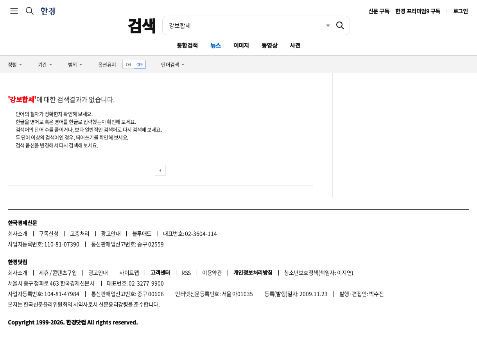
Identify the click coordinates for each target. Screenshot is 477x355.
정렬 (12, 64)
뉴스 (215, 45)
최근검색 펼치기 (322, 25)
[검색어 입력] (247, 25)
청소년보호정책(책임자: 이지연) (318, 272)
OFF (139, 64)
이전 (160, 170)
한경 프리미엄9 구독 (417, 11)
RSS (185, 272)
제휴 (43, 272)
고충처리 (80, 233)
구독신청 (48, 233)
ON (128, 64)
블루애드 (142, 233)
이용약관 (212, 272)
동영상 (269, 45)
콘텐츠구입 (64, 272)
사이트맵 (129, 272)
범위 (72, 64)
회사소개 (17, 233)
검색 (141, 25)
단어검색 (170, 64)
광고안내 (110, 233)
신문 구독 (378, 11)
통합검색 (187, 45)
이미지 (241, 45)
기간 (42, 64)
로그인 (460, 11)
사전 (295, 45)
